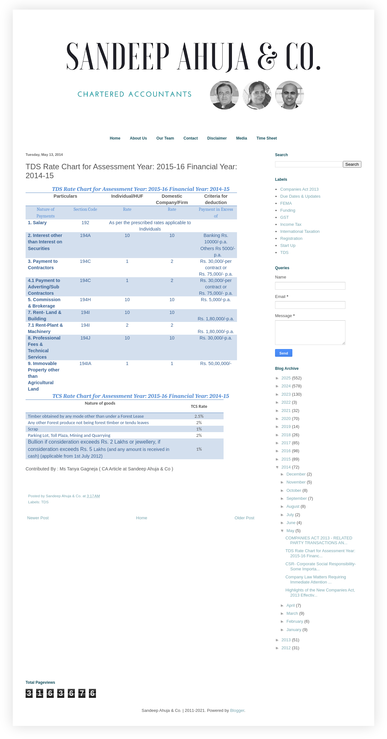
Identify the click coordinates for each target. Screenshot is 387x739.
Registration (291, 238)
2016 (286, 450)
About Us (138, 138)
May (291, 530)
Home (115, 138)
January (295, 629)
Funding (287, 210)
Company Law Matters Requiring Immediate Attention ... (315, 579)
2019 (286, 426)
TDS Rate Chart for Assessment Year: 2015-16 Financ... (320, 553)
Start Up (288, 245)
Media (241, 138)
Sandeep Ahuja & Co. (64, 496)
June (292, 522)
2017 (286, 442)
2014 (286, 467)
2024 (286, 386)
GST (284, 217)
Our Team (165, 138)
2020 (286, 418)
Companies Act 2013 (299, 189)
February (295, 621)
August (294, 506)
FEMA (286, 203)
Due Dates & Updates (300, 196)
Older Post (244, 517)
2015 (286, 459)
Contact (191, 138)
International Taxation (300, 231)
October (295, 490)
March (293, 613)
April (291, 605)
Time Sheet (267, 138)
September (297, 498)
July (291, 514)
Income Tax (290, 224)
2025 (286, 378)
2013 (286, 639)
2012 (286, 647)
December (297, 474)
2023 (286, 394)
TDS (45, 502)
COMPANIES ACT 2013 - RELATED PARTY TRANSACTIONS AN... (318, 540)
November (297, 482)
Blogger (237, 710)
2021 (286, 410)
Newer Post (38, 517)
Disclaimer (217, 138)
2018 (286, 434)
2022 (286, 402)
